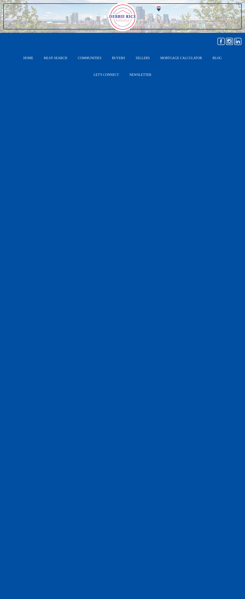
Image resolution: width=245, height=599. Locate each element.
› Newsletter (173, 502)
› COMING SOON (212, 502)
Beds (23, 397)
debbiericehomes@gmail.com (68, 497)
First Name (142, 354)
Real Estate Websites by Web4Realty (189, 545)
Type (23, 368)
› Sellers (206, 472)
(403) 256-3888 (57, 510)
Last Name (141, 368)
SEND (195, 417)
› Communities (211, 482)
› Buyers (169, 472)
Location (26, 354)
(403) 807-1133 (56, 503)
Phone (138, 397)
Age (22, 383)
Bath (82, 397)
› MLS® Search (175, 462)
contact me (103, 325)
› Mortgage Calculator (214, 462)
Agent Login (230, 545)
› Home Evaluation (177, 482)
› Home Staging (175, 492)
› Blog (204, 492)
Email (137, 383)
